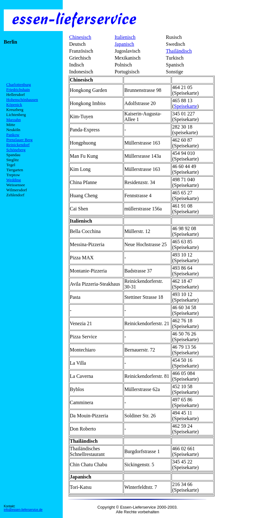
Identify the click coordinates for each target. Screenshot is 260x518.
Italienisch (124, 37)
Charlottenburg (18, 84)
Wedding (13, 179)
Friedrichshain (18, 89)
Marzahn (13, 119)
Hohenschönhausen (22, 99)
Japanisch (124, 44)
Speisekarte (185, 106)
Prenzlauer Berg (19, 139)
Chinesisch (80, 37)
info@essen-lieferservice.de (23, 509)
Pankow (12, 134)
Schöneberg (15, 149)
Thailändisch (179, 51)
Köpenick (14, 104)
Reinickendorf (17, 144)
